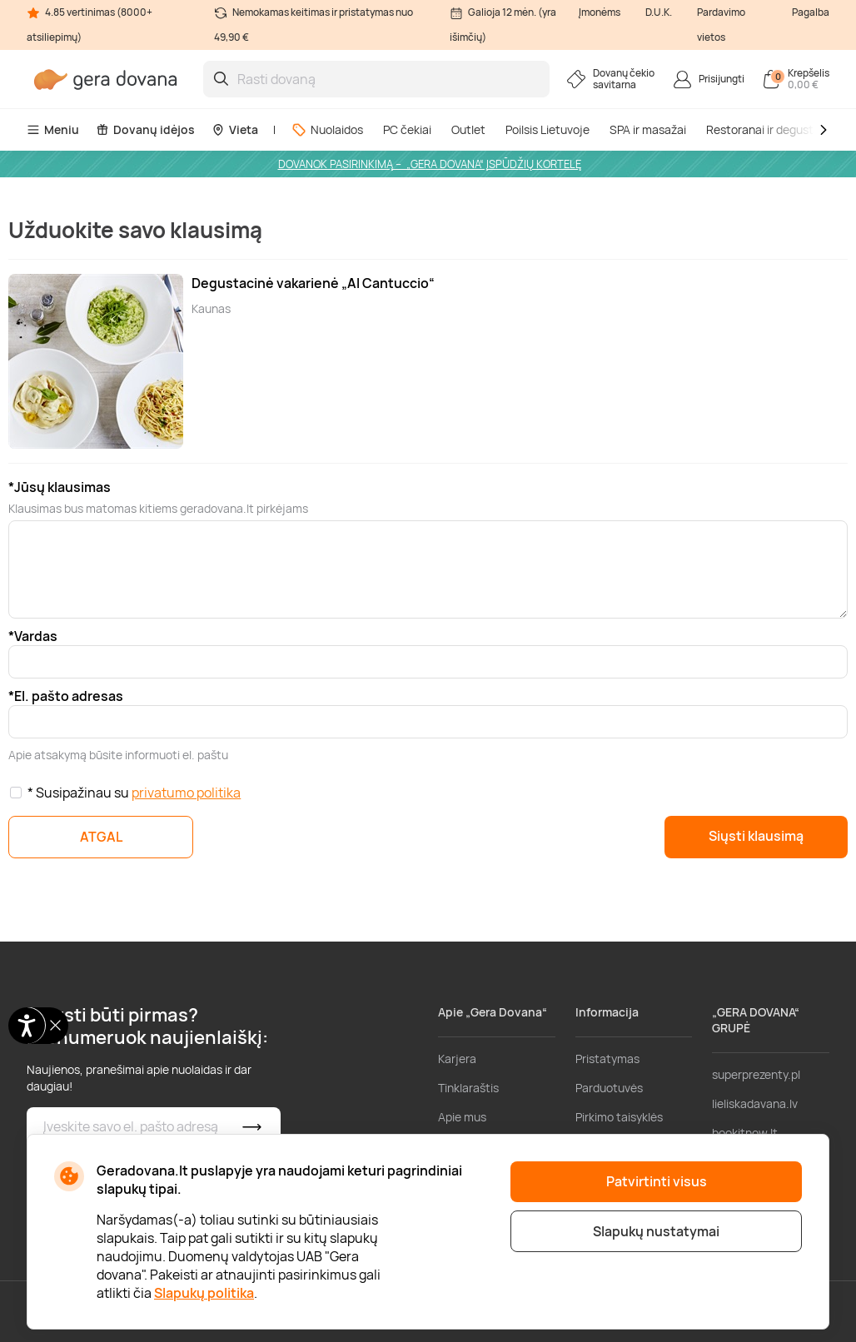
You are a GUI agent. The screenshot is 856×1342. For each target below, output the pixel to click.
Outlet (468, 129)
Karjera (457, 1058)
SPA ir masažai (648, 129)
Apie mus (462, 1117)
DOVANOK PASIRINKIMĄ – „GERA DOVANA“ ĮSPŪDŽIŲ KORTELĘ (429, 164)
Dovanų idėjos (145, 129)
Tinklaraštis (468, 1088)
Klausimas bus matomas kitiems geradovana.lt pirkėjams (158, 508)
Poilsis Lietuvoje (547, 129)
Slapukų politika (204, 1293)
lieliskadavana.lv (755, 1103)
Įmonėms (599, 12)
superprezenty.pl (756, 1074)
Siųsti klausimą (756, 836)
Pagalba (810, 12)
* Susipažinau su (134, 792)
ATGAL (101, 837)
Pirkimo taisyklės (619, 1117)
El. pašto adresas (68, 696)
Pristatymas (607, 1058)
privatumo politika (186, 792)
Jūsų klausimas (62, 487)
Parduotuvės (609, 1088)
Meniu (53, 129)
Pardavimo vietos (721, 24)
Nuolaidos (327, 129)
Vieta (235, 129)
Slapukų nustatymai (656, 1231)
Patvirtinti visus (656, 1181)
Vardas (35, 636)
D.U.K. (658, 12)
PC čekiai (407, 129)
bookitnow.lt (745, 1133)
